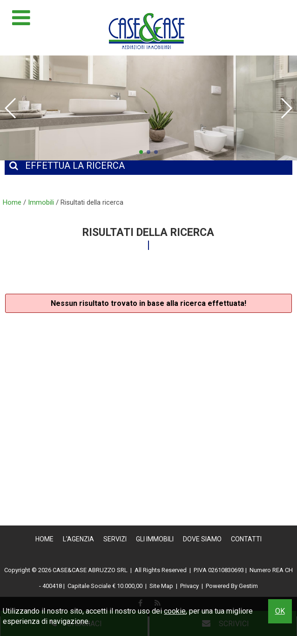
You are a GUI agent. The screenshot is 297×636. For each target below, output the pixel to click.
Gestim (248, 585)
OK (280, 611)
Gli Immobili (155, 539)
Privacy (189, 585)
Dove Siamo (202, 539)
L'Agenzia (78, 539)
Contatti (246, 539)
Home (44, 539)
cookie (175, 611)
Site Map (161, 585)
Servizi (115, 539)
